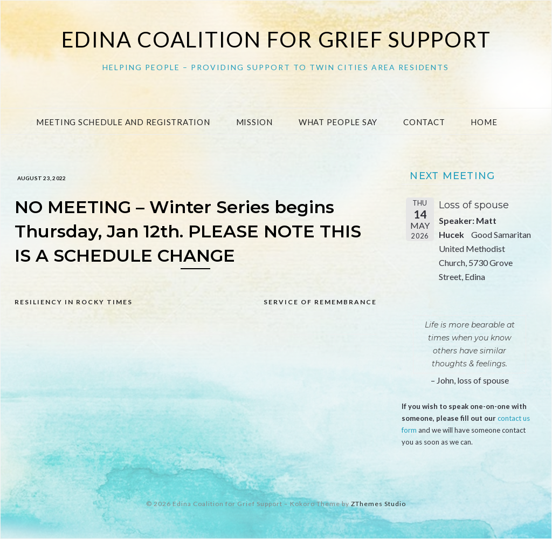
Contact (424, 122)
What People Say (338, 122)
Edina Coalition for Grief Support (276, 39)
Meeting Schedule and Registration (123, 122)
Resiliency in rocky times (74, 302)
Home (484, 122)
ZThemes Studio (378, 504)
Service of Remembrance (320, 302)
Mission (254, 122)
